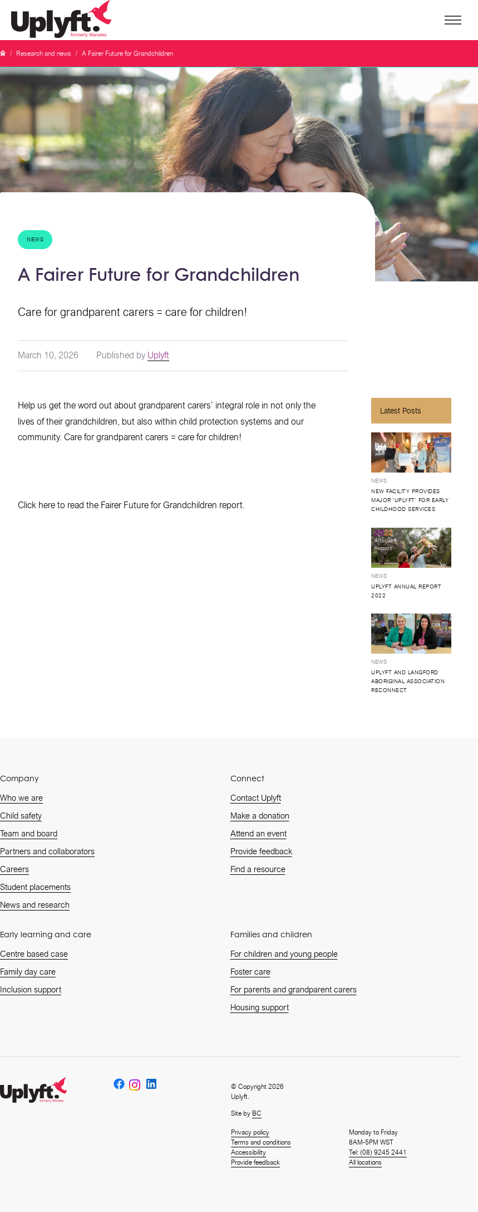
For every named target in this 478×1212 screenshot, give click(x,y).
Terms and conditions (261, 1142)
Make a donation (259, 816)
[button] (452, 20)
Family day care (28, 972)
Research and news (43, 53)
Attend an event (258, 834)
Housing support (259, 1007)
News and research (35, 905)
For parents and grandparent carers (293, 990)
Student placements (35, 887)
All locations (365, 1162)
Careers (14, 869)
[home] (63, 20)
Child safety (21, 816)
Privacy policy (250, 1132)
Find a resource (257, 869)
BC (257, 1113)
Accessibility (248, 1152)
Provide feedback (261, 851)
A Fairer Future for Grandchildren (127, 53)
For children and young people (284, 954)
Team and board (28, 834)
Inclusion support (30, 990)
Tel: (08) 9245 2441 (378, 1152)
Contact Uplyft (255, 798)
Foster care (250, 972)
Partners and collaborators (47, 851)
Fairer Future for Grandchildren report (172, 505)
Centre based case (34, 954)
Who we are (21, 798)
